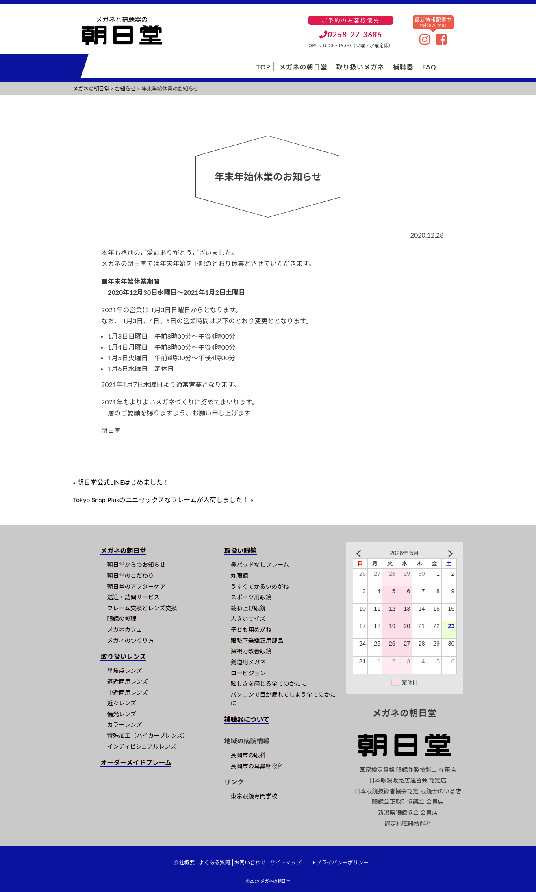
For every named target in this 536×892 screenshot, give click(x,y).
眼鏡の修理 (121, 618)
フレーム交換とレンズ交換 (142, 608)
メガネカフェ (124, 629)
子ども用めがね (251, 629)
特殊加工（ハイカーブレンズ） (147, 735)
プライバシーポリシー (342, 862)
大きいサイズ (248, 618)
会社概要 (184, 862)
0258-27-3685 (350, 34)
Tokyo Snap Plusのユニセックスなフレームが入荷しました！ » (163, 499)
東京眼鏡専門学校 (254, 796)
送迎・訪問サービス (133, 597)
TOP (263, 67)
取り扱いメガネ (360, 67)
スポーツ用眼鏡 (251, 597)
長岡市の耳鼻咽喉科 (257, 765)
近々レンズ (121, 703)
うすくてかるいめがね (260, 586)
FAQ (429, 67)
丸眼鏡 (239, 575)
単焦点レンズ (124, 670)
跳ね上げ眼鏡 (248, 608)
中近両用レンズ (127, 692)
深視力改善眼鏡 (251, 651)
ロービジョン (248, 673)
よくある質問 (214, 862)
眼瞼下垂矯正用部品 (257, 640)
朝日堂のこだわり (130, 575)
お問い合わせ (250, 862)
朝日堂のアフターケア (136, 586)
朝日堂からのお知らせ (136, 564)
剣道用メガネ (248, 662)
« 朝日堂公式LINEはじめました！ (121, 482)
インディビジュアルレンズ (141, 746)
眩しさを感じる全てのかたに (269, 683)
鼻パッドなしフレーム (260, 564)
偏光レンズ (121, 714)
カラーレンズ (124, 724)
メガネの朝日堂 (303, 67)
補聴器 (403, 67)
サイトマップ (285, 862)
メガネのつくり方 (130, 640)
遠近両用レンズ (127, 681)
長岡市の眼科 (248, 755)
